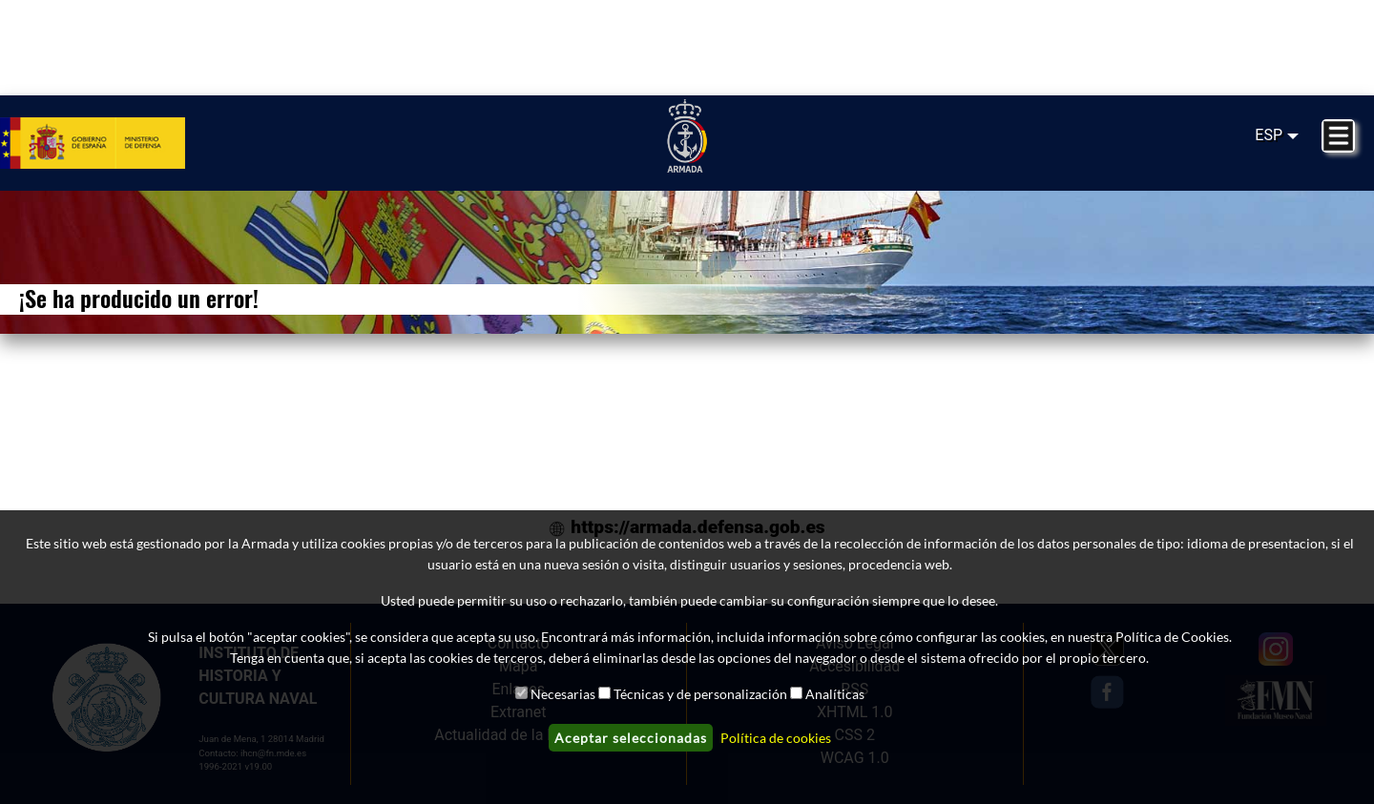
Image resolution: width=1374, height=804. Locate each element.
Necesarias (563, 694)
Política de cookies (775, 738)
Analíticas (834, 694)
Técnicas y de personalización (700, 694)
